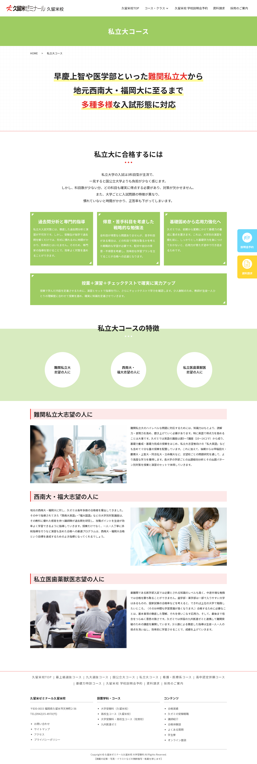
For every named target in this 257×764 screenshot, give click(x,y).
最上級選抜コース (69, 677)
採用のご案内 (239, 8)
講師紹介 (173, 719)
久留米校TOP (130, 8)
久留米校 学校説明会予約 (191, 8)
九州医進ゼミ (109, 724)
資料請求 (219, 8)
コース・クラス (155, 8)
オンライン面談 (177, 740)
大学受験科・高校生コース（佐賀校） (123, 719)
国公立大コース (124, 677)
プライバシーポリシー (47, 740)
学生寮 (172, 735)
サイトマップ (42, 729)
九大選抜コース (97, 677)
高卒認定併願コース (210, 677)
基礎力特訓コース (89, 683)
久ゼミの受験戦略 (178, 714)
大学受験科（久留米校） (115, 708)
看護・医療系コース (177, 677)
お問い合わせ (42, 724)
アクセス (39, 734)
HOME (34, 53)
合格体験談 (174, 724)
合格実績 (173, 708)
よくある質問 (176, 729)
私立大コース (149, 677)
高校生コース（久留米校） (116, 714)
